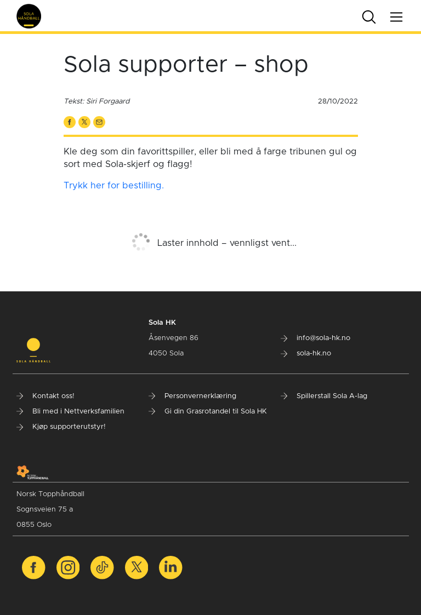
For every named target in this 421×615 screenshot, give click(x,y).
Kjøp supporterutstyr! (61, 426)
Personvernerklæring (192, 396)
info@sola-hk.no (315, 338)
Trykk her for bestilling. (114, 185)
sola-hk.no (306, 353)
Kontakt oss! (45, 396)
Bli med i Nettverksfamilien (70, 411)
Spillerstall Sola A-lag (324, 396)
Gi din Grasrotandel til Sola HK (208, 411)
